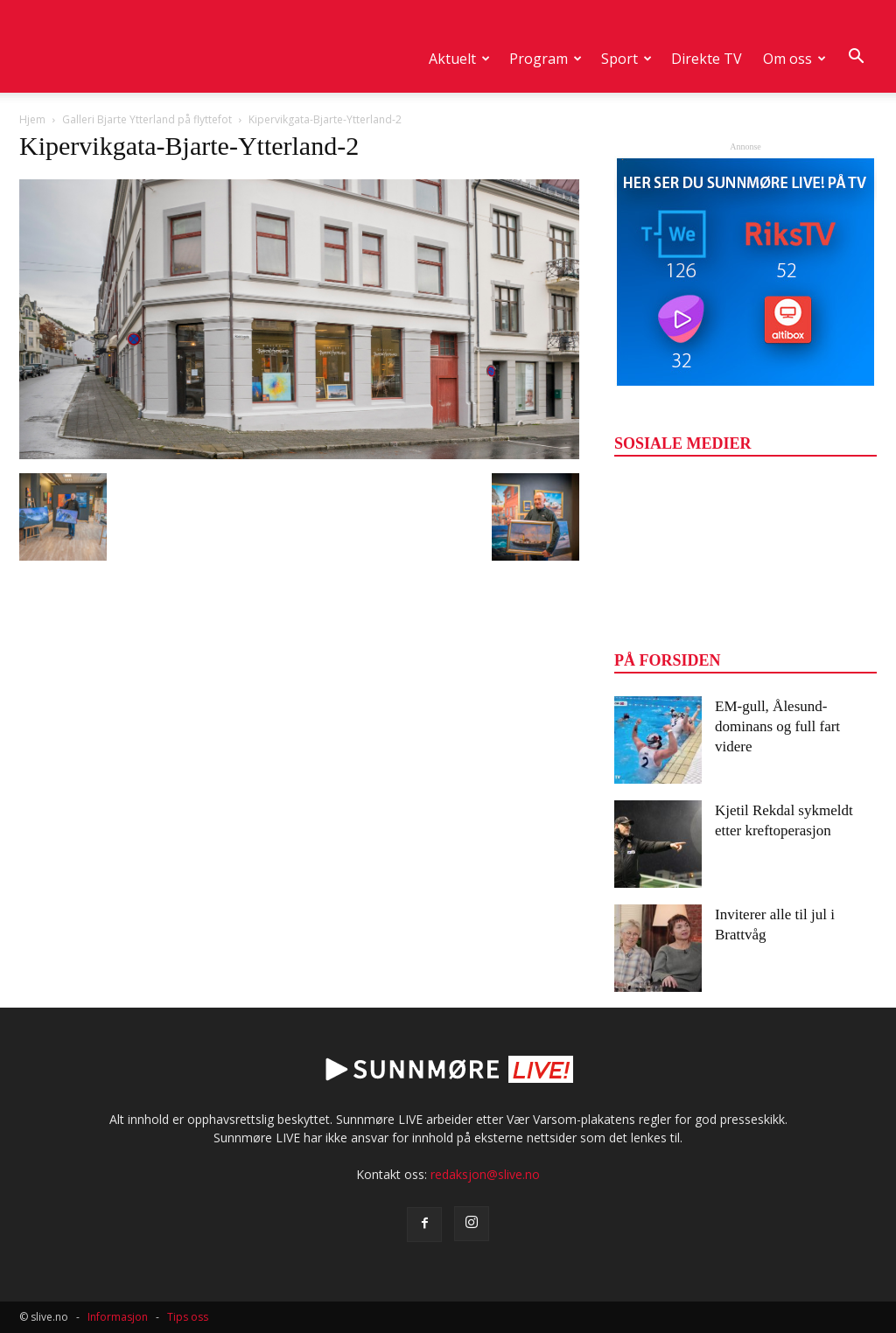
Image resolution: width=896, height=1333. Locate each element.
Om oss (794, 58)
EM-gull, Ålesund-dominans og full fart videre (777, 726)
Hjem (32, 119)
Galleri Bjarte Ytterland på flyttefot (147, 119)
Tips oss (187, 1316)
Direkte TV (706, 58)
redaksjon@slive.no (485, 1174)
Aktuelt (459, 58)
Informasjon (118, 1316)
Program (545, 58)
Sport (626, 58)
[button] (856, 57)
